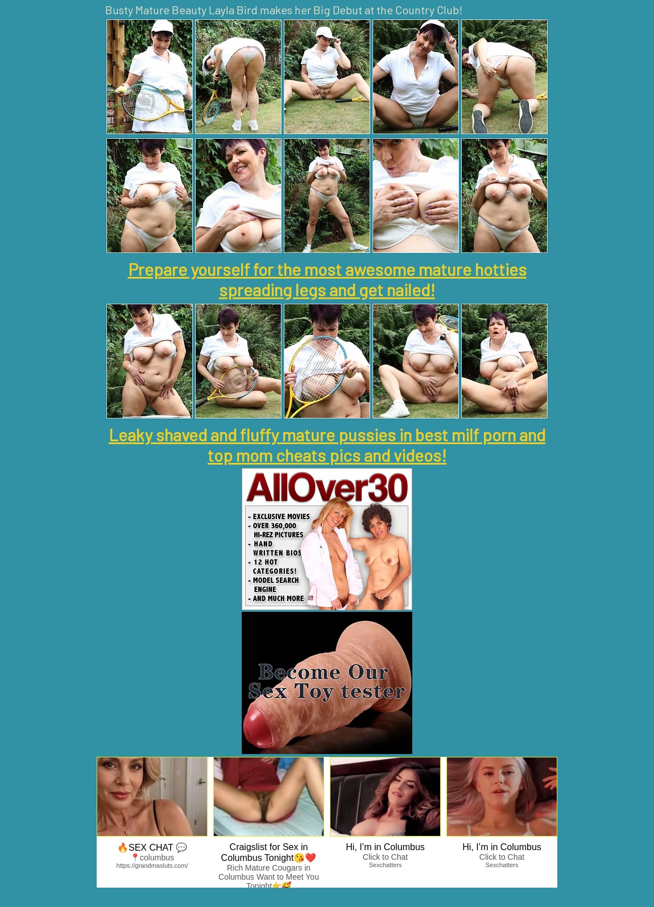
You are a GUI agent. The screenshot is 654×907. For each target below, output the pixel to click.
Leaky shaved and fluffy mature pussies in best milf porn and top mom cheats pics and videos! (327, 444)
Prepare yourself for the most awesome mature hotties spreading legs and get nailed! (327, 279)
